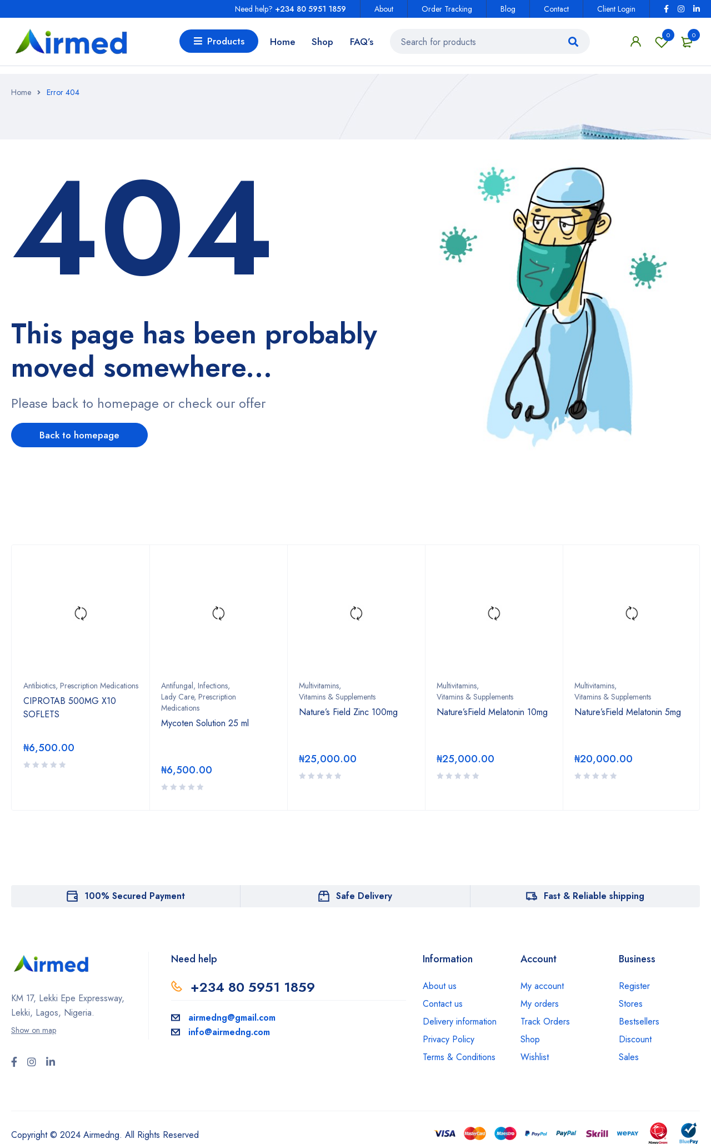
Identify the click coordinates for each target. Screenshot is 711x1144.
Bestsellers (639, 1021)
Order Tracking (447, 8)
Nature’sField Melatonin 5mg (627, 711)
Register (634, 985)
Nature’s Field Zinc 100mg (348, 711)
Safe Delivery (364, 895)
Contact (556, 8)
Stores (631, 1003)
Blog (507, 8)
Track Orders (545, 1021)
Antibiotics (39, 685)
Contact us (443, 1003)
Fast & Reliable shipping (594, 895)
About (383, 8)
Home (21, 92)
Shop (530, 1038)
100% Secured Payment (134, 895)
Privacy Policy (448, 1038)
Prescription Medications (99, 685)
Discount (635, 1038)
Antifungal (177, 685)
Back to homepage (86, 435)
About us (440, 985)
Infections (213, 685)
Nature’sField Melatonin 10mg (492, 711)
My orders (539, 1003)
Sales (629, 1056)
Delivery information (460, 1021)
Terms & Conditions (459, 1056)
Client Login (616, 8)
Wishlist (661, 45)
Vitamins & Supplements (337, 696)
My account (542, 985)
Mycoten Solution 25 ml (205, 722)
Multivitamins (319, 685)
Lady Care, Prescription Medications (198, 702)
